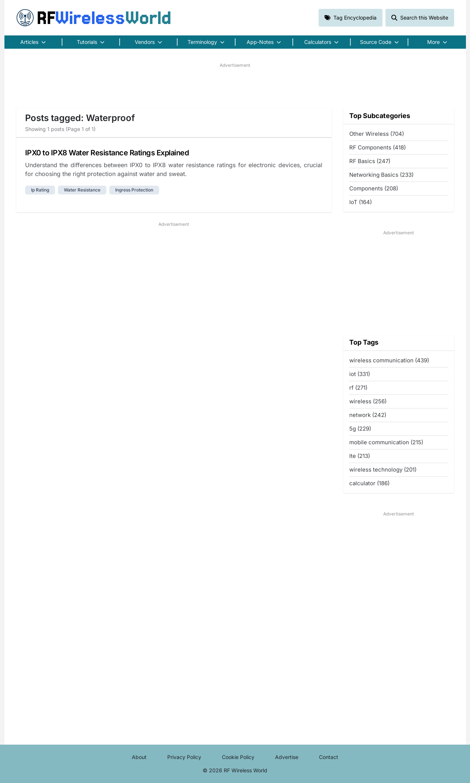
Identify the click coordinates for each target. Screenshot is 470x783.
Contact (328, 757)
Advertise (286, 757)
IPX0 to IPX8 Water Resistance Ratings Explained (107, 152)
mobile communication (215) (386, 442)
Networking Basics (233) (381, 174)
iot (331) (359, 373)
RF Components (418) (377, 147)
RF (93, 18)
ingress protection (134, 190)
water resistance (82, 190)
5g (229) (360, 428)
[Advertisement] (235, 85)
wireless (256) (368, 401)
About (139, 757)
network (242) (367, 414)
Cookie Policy (238, 757)
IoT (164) (360, 202)
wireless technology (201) (382, 469)
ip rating (40, 190)
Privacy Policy (184, 757)
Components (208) (373, 188)
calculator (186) (369, 483)
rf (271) (358, 387)
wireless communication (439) (389, 360)
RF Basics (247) (369, 161)
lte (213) (359, 455)
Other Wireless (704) (376, 133)
